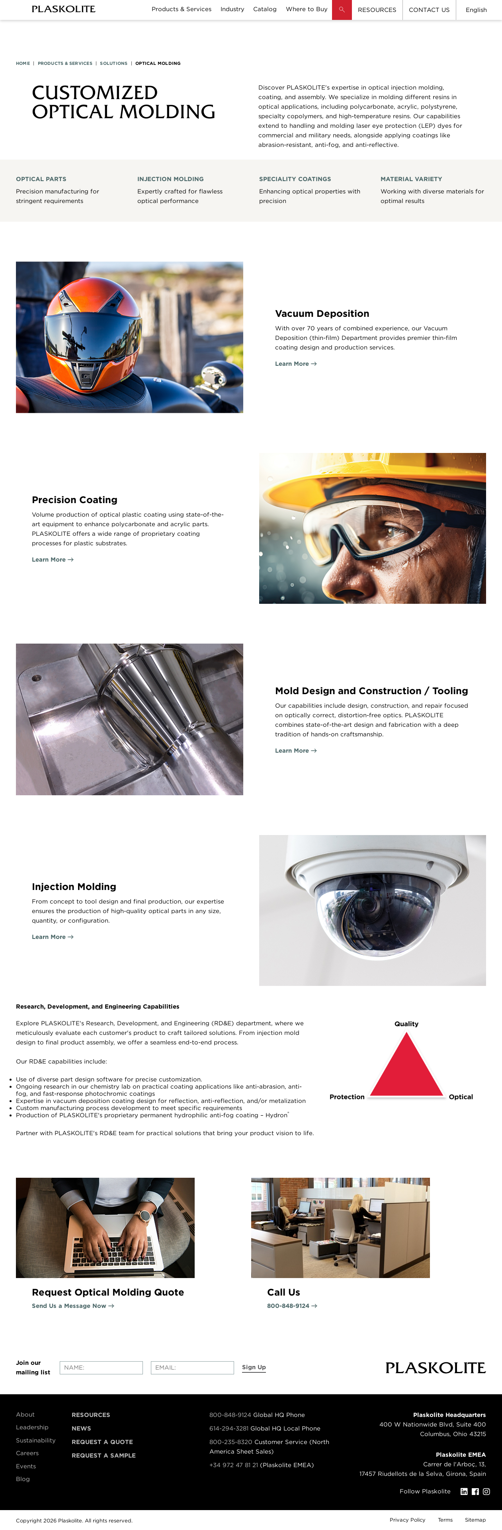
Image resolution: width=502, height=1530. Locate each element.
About (25, 1414)
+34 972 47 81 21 (233, 1465)
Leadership (32, 1427)
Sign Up (254, 1367)
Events (26, 1466)
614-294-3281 (229, 1428)
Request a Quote (102, 1442)
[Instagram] (488, 1492)
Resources (91, 1415)
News (81, 1428)
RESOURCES (377, 10)
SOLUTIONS (113, 63)
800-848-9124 (230, 1415)
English (476, 10)
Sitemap (475, 1520)
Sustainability (36, 1440)
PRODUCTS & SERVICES (65, 63)
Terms (445, 1520)
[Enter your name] (101, 1367)
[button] (342, 16)
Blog (23, 1479)
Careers (27, 1453)
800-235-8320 (230, 1442)
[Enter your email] (192, 1367)
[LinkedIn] (466, 1492)
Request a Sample (104, 1455)
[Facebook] (477, 1492)
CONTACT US (429, 10)
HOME (23, 63)
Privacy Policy (408, 1520)
